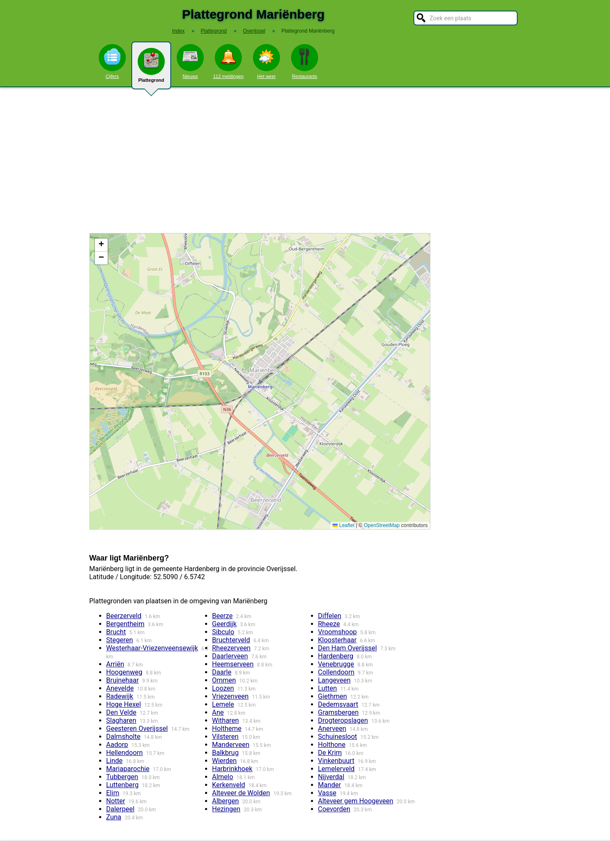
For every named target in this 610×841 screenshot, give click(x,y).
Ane (218, 712)
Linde (114, 761)
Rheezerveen (231, 648)
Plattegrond (151, 68)
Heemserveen (233, 664)
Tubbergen (122, 777)
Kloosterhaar (337, 640)
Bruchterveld (231, 640)
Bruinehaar (122, 680)
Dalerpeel (120, 809)
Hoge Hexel (123, 704)
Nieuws (190, 61)
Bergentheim (125, 624)
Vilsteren (225, 737)
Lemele (223, 704)
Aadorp (117, 745)
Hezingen (226, 809)
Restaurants (304, 61)
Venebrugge (336, 664)
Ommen (224, 680)
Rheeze (329, 624)
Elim (112, 793)
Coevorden (334, 809)
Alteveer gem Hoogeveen (356, 801)
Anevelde (120, 688)
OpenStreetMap (382, 525)
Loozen (223, 688)
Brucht (116, 632)
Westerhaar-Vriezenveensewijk (152, 648)
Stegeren (119, 640)
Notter (115, 801)
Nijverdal (331, 777)
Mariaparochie (128, 769)
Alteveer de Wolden (241, 793)
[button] (101, 245)
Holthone (332, 745)
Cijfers (112, 61)
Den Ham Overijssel (347, 648)
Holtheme (226, 728)
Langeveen (334, 680)
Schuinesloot (337, 737)
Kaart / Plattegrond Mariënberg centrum (259, 381)
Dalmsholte (123, 737)
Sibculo (223, 632)
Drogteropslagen (343, 720)
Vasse (327, 793)
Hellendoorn (124, 753)
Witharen (225, 720)
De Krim (330, 753)
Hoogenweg (124, 672)
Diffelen (329, 616)
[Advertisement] (305, 160)
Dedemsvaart (338, 704)
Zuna (114, 817)
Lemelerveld (336, 769)
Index (178, 31)
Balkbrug (225, 753)
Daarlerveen (230, 656)
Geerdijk (224, 624)
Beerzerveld (123, 616)
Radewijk (119, 696)
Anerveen (332, 728)
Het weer (266, 61)
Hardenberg (335, 656)
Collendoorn (336, 672)
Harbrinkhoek (232, 769)
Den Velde (121, 712)
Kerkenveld (228, 785)
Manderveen (231, 745)
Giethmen (332, 696)
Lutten (327, 688)
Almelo (222, 777)
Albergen (225, 801)
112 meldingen (228, 61)
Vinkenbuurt (336, 761)
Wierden (224, 761)
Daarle (222, 672)
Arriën (115, 664)
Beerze (222, 616)
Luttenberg (122, 785)
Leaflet (343, 525)
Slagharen (121, 720)
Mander (329, 785)
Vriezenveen (230, 696)
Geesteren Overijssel (137, 728)
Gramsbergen (338, 712)
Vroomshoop (337, 632)
